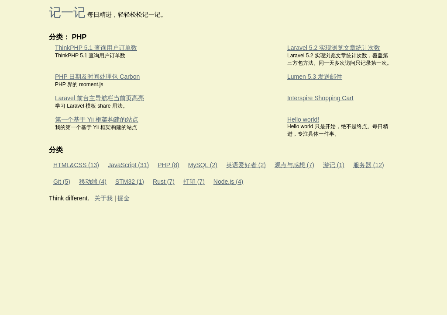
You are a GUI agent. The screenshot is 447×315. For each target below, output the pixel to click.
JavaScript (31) (128, 164)
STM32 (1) (129, 181)
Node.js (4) (228, 181)
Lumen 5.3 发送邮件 (314, 76)
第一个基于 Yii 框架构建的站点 (96, 119)
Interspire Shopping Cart (320, 98)
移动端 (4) (93, 181)
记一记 (67, 12)
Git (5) (61, 181)
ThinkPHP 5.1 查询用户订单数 (96, 47)
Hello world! (303, 119)
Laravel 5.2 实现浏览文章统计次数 (333, 47)
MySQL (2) (202, 164)
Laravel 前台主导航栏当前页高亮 (99, 98)
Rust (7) (164, 181)
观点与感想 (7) (294, 164)
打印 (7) (194, 181)
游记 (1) (333, 164)
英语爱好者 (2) (246, 164)
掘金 (123, 198)
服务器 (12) (368, 164)
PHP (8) (168, 164)
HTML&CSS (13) (76, 164)
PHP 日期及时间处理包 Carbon (97, 76)
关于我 (103, 198)
